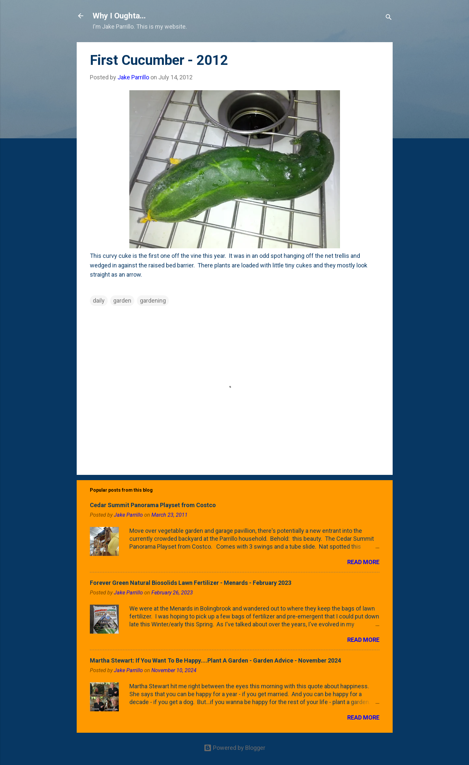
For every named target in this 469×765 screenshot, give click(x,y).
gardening (153, 300)
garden (122, 300)
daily (99, 300)
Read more (363, 562)
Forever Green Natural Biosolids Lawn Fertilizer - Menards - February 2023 (190, 582)
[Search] (389, 18)
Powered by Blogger (234, 747)
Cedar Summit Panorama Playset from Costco (153, 505)
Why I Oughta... (119, 15)
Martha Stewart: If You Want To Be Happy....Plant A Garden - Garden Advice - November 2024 (215, 660)
